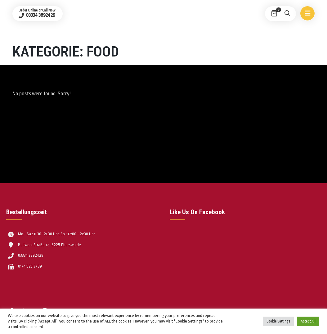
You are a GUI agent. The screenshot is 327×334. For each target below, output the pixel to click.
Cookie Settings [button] (278, 321)
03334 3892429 (40, 15)
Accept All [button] (308, 321)
